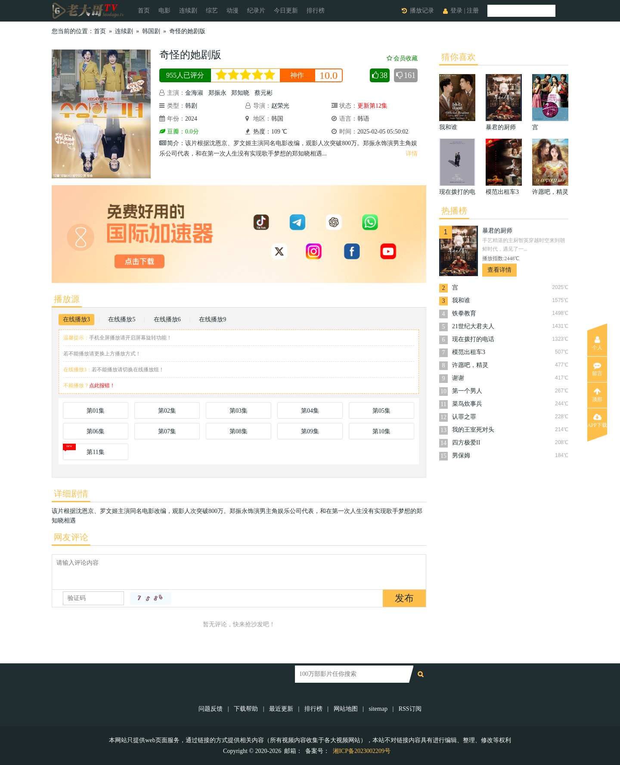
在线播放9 (212, 319)
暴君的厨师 (497, 230)
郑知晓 (240, 93)
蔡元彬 (263, 93)
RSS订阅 (410, 709)
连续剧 (188, 10)
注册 (473, 10)
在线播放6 (167, 319)
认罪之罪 (464, 417)
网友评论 (71, 537)
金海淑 (194, 93)
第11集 (95, 452)
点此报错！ (102, 385)
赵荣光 (280, 106)
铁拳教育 (464, 313)
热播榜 (454, 210)
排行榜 (316, 10)
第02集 (167, 410)
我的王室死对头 (473, 429)
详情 (412, 153)
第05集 (381, 410)
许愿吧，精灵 (470, 365)
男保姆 (461, 455)
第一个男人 (467, 391)
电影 (164, 10)
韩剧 (191, 106)
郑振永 (217, 93)
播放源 (67, 299)
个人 (597, 343)
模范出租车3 (468, 352)
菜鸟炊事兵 (467, 404)
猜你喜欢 (458, 57)
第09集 (310, 431)
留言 (597, 369)
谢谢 (458, 378)
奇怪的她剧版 (187, 31)
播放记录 (422, 10)
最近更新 (281, 709)
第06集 (96, 431)
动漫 (232, 10)
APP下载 (597, 421)
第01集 (96, 410)
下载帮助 (246, 709)
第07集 (167, 431)
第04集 (310, 410)
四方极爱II (466, 442)
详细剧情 (71, 493)
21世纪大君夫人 (473, 326)
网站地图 (346, 709)
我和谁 (461, 300)
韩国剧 (151, 31)
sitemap (378, 709)
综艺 (212, 10)
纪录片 (256, 10)
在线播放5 (121, 319)
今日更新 (286, 10)
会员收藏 (402, 58)
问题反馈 (211, 709)
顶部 (597, 395)
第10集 (381, 431)
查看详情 (499, 270)
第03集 (238, 410)
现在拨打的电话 (473, 339)
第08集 (238, 431)
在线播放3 (76, 319)
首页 (144, 10)
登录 (456, 10)
